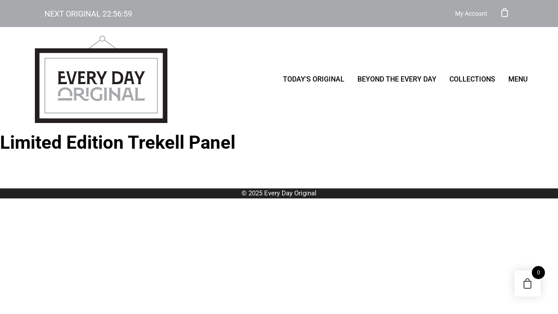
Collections (472, 79)
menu (517, 79)
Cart (505, 12)
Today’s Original (313, 79)
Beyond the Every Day (396, 79)
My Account (471, 13)
